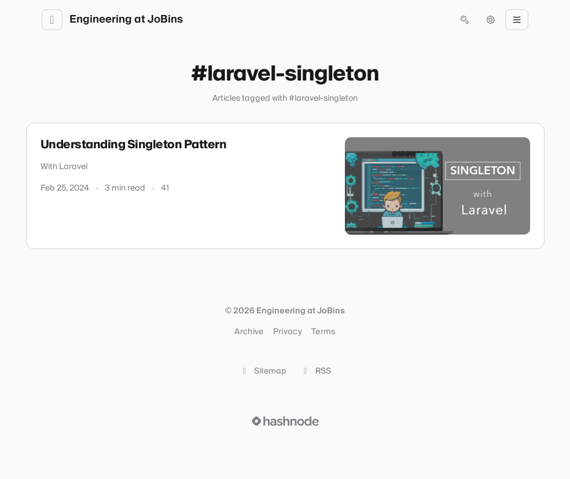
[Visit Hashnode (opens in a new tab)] (285, 421)
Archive (248, 332)
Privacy (287, 332)
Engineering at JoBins (126, 20)
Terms (323, 332)
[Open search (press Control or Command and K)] (464, 19)
